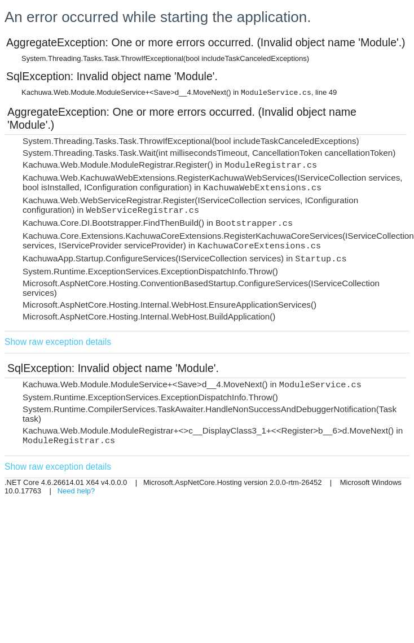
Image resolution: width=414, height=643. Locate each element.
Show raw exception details (58, 342)
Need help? (76, 491)
